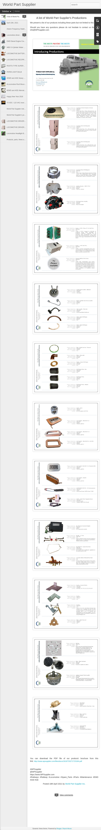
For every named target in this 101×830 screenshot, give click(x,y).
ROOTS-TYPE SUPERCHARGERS (20, 66)
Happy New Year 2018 (15, 97)
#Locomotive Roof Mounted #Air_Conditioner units (25, 84)
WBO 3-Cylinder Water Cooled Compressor (22, 47)
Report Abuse (67, 828)
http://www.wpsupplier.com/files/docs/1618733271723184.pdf (58, 761)
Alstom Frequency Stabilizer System (20, 29)
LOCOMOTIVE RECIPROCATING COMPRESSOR (25, 60)
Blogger (59, 828)
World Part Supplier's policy (17, 115)
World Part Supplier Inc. (75, 784)
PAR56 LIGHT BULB (14, 72)
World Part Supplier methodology (19, 109)
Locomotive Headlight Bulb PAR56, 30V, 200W (24, 133)
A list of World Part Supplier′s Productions (61, 17)
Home (17, 11)
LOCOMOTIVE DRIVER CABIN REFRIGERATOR (25, 127)
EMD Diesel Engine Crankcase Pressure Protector (25, 41)
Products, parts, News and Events (19, 140)
